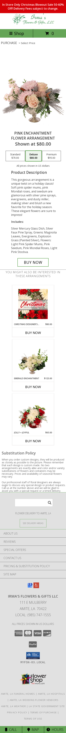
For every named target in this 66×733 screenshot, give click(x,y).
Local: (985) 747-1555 (33, 614)
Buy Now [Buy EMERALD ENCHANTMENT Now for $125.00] (33, 387)
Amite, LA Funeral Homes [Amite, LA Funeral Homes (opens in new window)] (18, 693)
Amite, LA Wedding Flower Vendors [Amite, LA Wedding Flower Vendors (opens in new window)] (34, 700)
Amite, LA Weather (13, 706)
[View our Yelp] (36, 587)
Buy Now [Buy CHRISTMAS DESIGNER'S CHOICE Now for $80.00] (33, 332)
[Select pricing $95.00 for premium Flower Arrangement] (51, 156)
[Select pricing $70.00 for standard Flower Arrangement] (15, 156)
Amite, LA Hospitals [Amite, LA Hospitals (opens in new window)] (51, 693)
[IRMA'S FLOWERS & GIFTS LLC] (33, 24)
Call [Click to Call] (11, 729)
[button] (33, 655)
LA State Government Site (47, 706)
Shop (16, 33)
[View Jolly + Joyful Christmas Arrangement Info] (33, 412)
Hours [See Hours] (55, 729)
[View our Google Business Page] (30, 587)
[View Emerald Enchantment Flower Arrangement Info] (33, 358)
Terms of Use (33, 718)
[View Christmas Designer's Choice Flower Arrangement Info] (33, 304)
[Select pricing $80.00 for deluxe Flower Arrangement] (33, 156)
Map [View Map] (33, 729)
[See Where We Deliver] (33, 523)
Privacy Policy (17, 712)
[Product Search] (34, 503)
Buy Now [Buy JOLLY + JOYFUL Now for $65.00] (33, 441)
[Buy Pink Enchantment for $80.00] (33, 262)
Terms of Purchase (43, 712)
